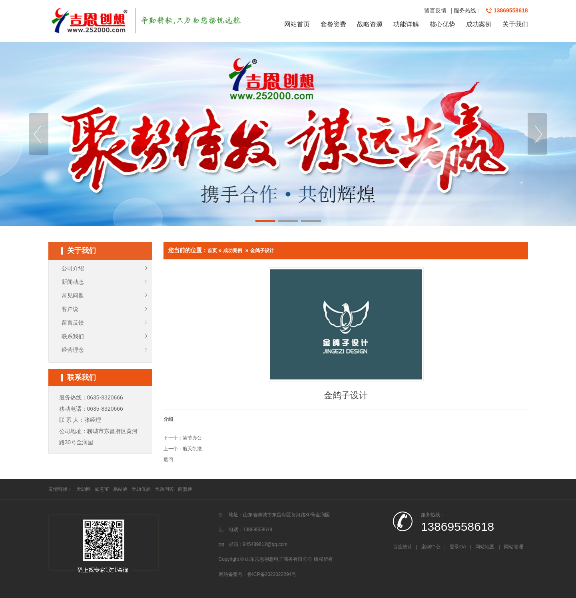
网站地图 (484, 547)
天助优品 (141, 489)
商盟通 (185, 489)
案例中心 (430, 547)
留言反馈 (435, 10)
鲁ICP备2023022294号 (272, 574)
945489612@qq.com (265, 544)
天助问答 (164, 489)
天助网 (83, 489)
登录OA (458, 547)
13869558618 (511, 10)
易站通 (120, 489)
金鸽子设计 (262, 250)
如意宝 (102, 489)
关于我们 (515, 24)
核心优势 (442, 24)
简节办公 (192, 438)
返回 (168, 459)
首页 (212, 250)
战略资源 (370, 24)
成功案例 (479, 24)
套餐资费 (333, 24)
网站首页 (297, 24)
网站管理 (513, 547)
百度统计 (402, 547)
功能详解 (406, 24)
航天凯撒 (192, 449)
